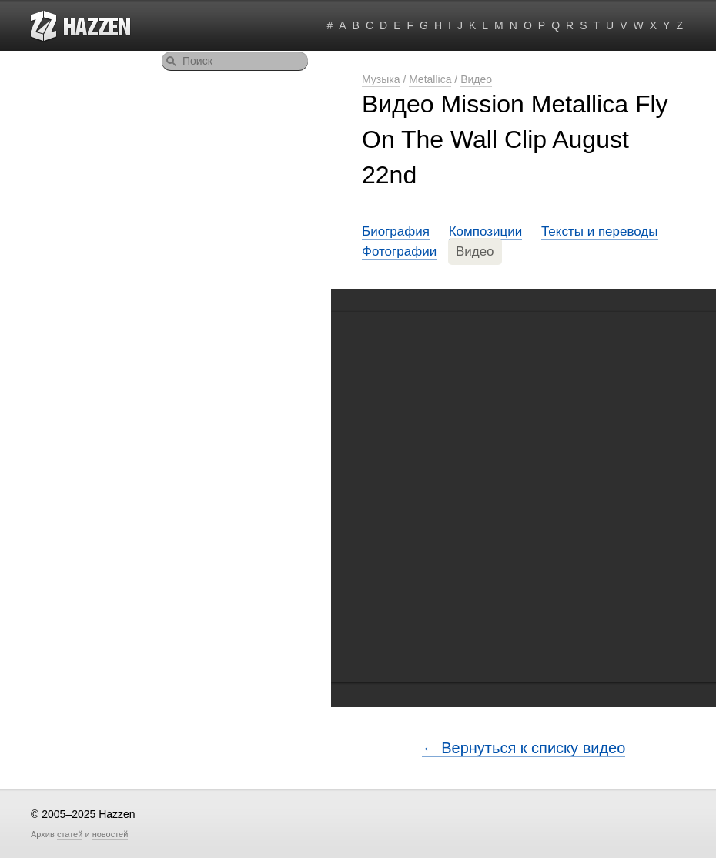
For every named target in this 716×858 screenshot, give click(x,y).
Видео (476, 79)
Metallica (430, 79)
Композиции (486, 231)
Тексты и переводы (599, 231)
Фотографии (399, 251)
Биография (396, 231)
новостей (110, 834)
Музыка (381, 79)
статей (69, 834)
